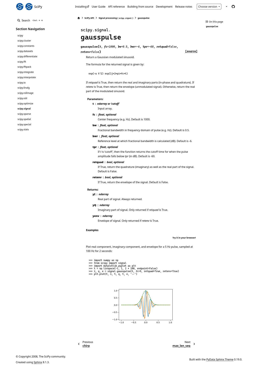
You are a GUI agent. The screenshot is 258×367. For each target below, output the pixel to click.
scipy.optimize (25, 103)
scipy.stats (23, 129)
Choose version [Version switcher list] (208, 6)
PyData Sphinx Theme (219, 359)
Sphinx (38, 362)
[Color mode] (226, 6)
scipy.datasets (25, 51)
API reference (116, 6)
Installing (81, 6)
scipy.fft (21, 61)
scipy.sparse (24, 113)
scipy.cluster (24, 40)
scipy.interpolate (26, 77)
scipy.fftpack (24, 66)
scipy (20, 35)
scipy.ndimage (25, 92)
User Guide (98, 6)
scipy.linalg (23, 87)
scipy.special (24, 124)
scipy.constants (25, 45)
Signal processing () (114, 18)
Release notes (183, 6)
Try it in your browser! (184, 237)
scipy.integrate (25, 72)
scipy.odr (22, 98)
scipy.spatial (24, 119)
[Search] (30, 20)
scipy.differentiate (27, 56)
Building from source (140, 6)
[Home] (77, 18)
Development (164, 6)
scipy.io (21, 82)
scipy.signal (24, 108)
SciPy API (87, 17)
